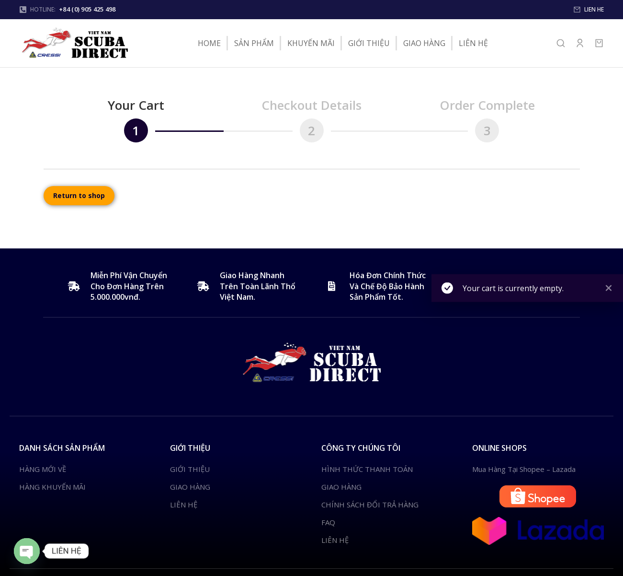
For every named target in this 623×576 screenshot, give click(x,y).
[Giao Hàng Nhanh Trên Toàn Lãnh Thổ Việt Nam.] (202, 286)
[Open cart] (599, 43)
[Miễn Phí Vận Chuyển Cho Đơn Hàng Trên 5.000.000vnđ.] (72, 286)
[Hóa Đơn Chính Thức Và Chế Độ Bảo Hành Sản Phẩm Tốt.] (331, 286)
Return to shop (79, 195)
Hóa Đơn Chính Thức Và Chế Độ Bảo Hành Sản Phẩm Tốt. (388, 286)
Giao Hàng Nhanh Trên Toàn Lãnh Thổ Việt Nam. (257, 286)
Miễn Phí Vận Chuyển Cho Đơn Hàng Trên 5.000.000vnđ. (129, 286)
